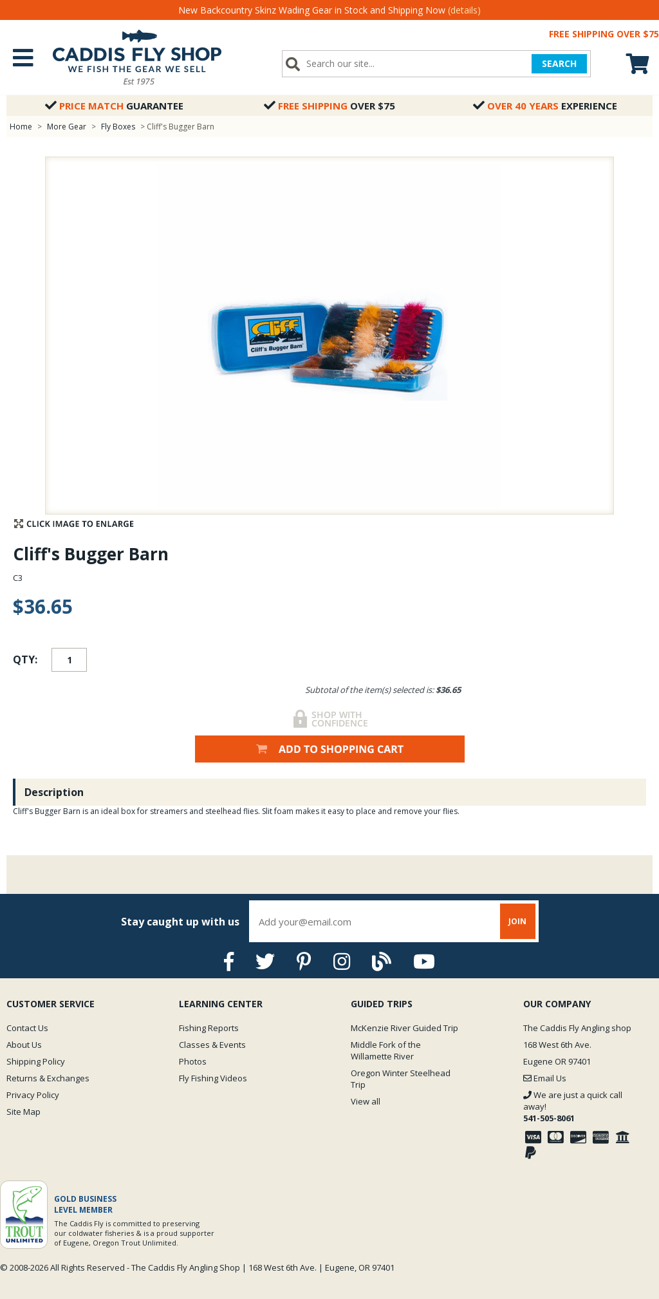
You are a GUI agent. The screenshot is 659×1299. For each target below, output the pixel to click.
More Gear (66, 126)
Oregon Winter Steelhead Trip (400, 1078)
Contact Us (27, 1028)
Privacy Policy (32, 1095)
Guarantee (114, 105)
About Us (24, 1044)
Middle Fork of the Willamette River (386, 1050)
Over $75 (329, 105)
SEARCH (559, 63)
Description (54, 792)
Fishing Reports (209, 1028)
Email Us (544, 1078)
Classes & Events (212, 1044)
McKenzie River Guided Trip (404, 1028)
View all (365, 1101)
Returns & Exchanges (47, 1078)
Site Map (23, 1111)
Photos (193, 1061)
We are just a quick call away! (572, 1106)
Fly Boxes (118, 126)
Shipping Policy (35, 1061)
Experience (545, 105)
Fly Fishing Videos (213, 1078)
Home (21, 126)
